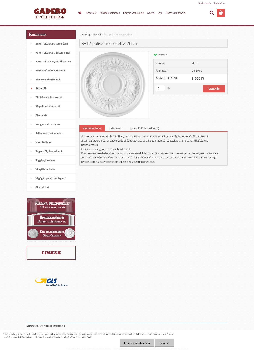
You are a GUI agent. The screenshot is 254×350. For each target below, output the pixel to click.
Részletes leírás (92, 128)
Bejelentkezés (204, 3)
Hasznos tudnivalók (176, 13)
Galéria (150, 13)
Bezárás (164, 343)
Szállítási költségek (110, 13)
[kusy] (160, 88)
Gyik (160, 13)
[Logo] (50, 13)
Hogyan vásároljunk (133, 13)
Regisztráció (219, 3)
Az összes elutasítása (136, 343)
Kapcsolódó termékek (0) (144, 128)
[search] (212, 13)
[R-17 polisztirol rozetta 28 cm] (114, 53)
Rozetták (97, 34)
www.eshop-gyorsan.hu (52, 325)
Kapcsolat (91, 13)
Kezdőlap (86, 34)
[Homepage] (80, 13)
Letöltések (115, 128)
